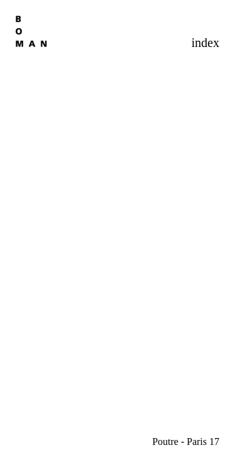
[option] (117, 231)
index (205, 43)
